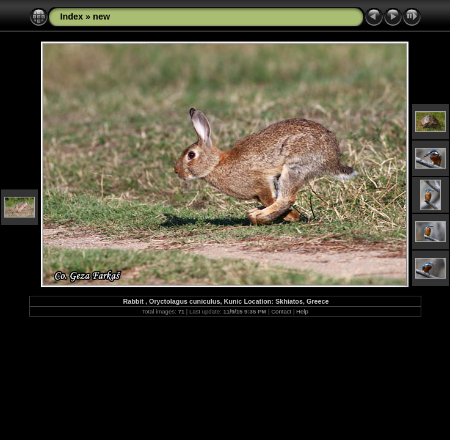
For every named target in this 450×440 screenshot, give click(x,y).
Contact (281, 311)
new (101, 16)
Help (302, 311)
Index (72, 16)
